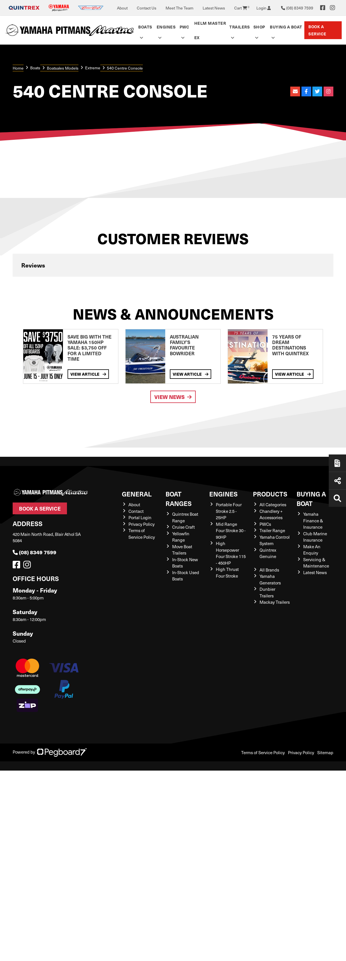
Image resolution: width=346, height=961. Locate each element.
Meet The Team (179, 8)
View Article (88, 374)
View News (173, 396)
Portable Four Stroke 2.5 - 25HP (229, 511)
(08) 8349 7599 (34, 552)
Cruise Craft (183, 527)
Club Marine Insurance (315, 536)
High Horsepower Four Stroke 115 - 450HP (231, 553)
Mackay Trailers (275, 602)
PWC (184, 27)
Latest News (214, 8)
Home (18, 68)
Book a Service (317, 30)
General (137, 493)
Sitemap (325, 752)
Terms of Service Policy (141, 533)
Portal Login (139, 517)
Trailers (239, 27)
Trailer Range (272, 530)
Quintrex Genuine (268, 553)
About (122, 8)
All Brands (269, 570)
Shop (259, 27)
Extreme (92, 68)
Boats (145, 27)
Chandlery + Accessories (271, 514)
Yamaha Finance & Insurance (313, 520)
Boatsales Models (62, 68)
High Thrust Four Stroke (227, 572)
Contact (136, 511)
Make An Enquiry (311, 549)
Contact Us (146, 8)
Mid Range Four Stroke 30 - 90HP (231, 530)
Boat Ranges (179, 498)
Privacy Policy (141, 524)
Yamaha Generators (270, 579)
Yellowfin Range (180, 536)
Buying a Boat (286, 27)
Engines (166, 27)
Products (270, 493)
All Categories (273, 504)
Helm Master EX (210, 30)
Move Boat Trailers (182, 549)
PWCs (265, 524)
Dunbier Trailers (267, 592)
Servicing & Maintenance (316, 562)
